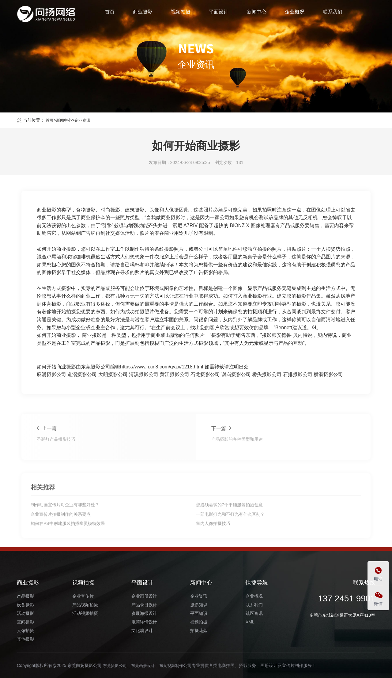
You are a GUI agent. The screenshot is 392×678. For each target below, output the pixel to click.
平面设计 (218, 13)
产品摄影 (25, 596)
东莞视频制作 (176, 665)
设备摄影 (25, 604)
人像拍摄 (25, 630)
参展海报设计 (144, 613)
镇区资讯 (254, 613)
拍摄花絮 (198, 630)
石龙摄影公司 (205, 374)
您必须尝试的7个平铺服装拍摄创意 (229, 546)
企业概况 (294, 13)
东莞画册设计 (146, 665)
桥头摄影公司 (266, 374)
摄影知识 (198, 604)
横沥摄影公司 (328, 374)
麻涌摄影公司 (51, 374)
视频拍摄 (180, 13)
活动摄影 (25, 613)
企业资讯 (84, 120)
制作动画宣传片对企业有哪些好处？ (65, 546)
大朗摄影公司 (113, 374)
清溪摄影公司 (143, 374)
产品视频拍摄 (85, 604)
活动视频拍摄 (85, 613)
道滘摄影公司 (82, 374)
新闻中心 (256, 13)
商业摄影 (143, 13)
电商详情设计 (144, 621)
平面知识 (198, 613)
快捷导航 (257, 583)
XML (250, 621)
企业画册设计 (144, 596)
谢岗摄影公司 (236, 374)
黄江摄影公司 (174, 374)
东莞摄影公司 (116, 665)
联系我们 (332, 13)
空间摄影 (25, 621)
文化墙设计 (142, 630)
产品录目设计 (144, 604)
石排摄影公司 (297, 374)
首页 (110, 13)
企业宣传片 (83, 596)
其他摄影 (25, 639)
